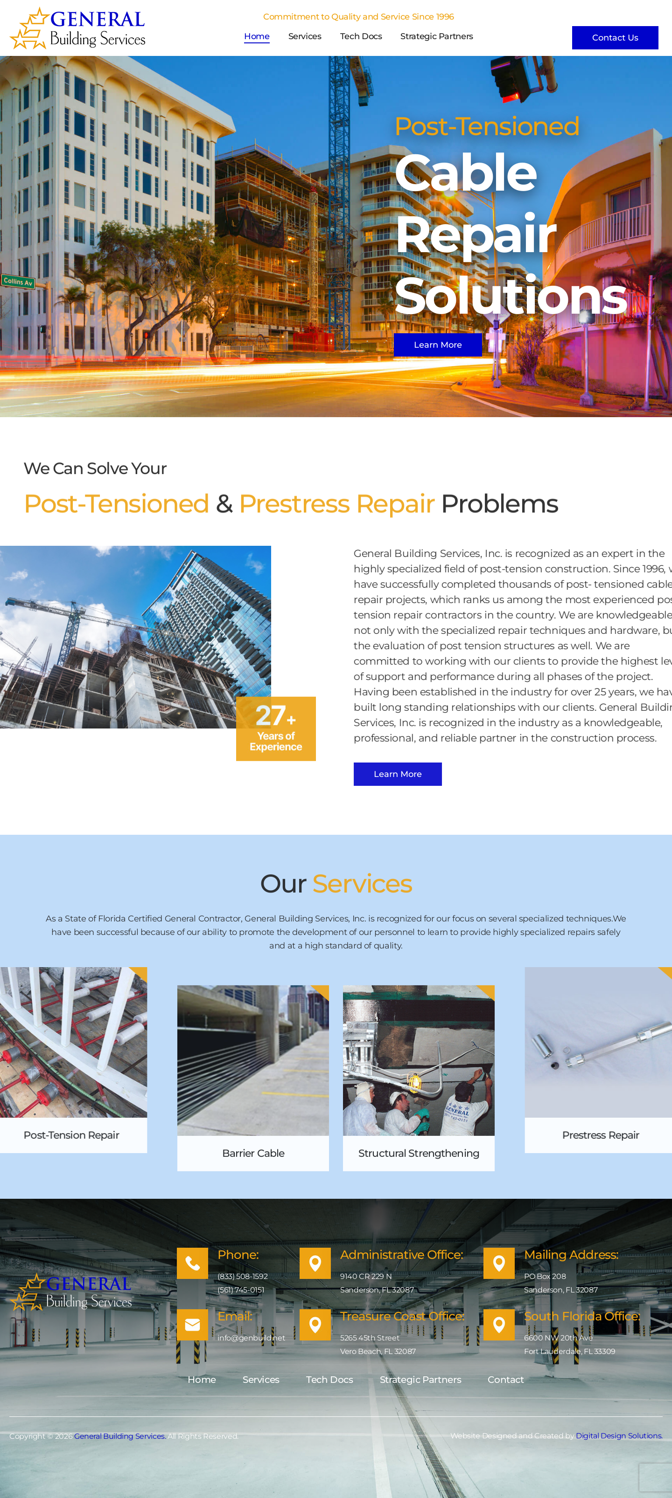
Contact (506, 1379)
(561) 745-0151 (240, 1289)
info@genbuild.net (251, 1337)
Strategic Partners (436, 36)
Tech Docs (361, 36)
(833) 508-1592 (242, 1276)
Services (305, 36)
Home (257, 36)
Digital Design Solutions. (619, 1435)
